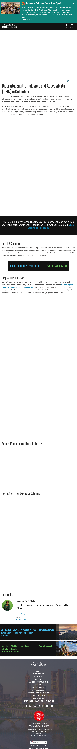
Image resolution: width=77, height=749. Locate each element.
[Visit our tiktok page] (39, 706)
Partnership (38, 674)
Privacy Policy (38, 687)
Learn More (27, 19)
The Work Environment (55, 266)
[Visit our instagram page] (30, 706)
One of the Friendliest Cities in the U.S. (39, 726)
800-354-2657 (43, 736)
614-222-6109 (21, 619)
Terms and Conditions (38, 693)
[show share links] (70, 80)
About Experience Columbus (24, 266)
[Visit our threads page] (43, 706)
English (35, 742)
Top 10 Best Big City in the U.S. (39, 723)
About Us (38, 676)
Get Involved (38, 690)
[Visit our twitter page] (35, 706)
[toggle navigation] (68, 26)
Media (38, 671)
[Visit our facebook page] (26, 706)
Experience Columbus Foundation (38, 701)
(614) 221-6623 (34, 736)
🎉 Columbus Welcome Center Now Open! (41, 3)
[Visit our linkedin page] (47, 706)
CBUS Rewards (38, 695)
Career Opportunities (38, 682)
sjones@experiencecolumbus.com (29, 614)
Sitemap (38, 684)
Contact (38, 679)
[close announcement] (74, 4)
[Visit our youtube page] (51, 706)
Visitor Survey (38, 698)
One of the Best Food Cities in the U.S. (39, 725)
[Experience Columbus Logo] (8, 26)
